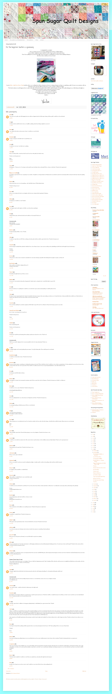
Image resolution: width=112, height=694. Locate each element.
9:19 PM (10, 233)
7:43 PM (11, 480)
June (94, 491)
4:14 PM (10, 538)
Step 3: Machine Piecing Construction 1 (96, 398)
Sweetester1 (11, 137)
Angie (10, 569)
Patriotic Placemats (95, 187)
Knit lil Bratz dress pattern (97, 182)
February (95, 498)
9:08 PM (10, 491)
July (94, 489)
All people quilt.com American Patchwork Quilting (97, 410)
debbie (10, 542)
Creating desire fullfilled (97, 458)
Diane (10, 662)
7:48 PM (11, 161)
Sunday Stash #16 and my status (99, 467)
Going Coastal (96, 471)
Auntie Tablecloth (95, 167)
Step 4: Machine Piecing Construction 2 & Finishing (97, 403)
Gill (10, 411)
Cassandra (11, 245)
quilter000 (11, 527)
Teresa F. (11, 272)
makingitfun (95, 287)
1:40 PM (10, 441)
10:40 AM (11, 605)
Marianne (11, 445)
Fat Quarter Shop (95, 380)
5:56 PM (10, 651)
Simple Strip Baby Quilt (96, 193)
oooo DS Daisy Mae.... (97, 457)
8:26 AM (11, 367)
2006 (93, 510)
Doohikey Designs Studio (97, 304)
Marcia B (11, 636)
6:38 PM (10, 118)
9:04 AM (11, 565)
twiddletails (95, 266)
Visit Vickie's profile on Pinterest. (97, 81)
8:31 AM (11, 374)
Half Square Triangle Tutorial (97, 181)
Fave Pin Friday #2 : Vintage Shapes (98, 461)
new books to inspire (97, 474)
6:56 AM (11, 508)
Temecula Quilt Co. (96, 220)
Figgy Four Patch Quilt (96, 180)
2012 (93, 447)
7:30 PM (11, 133)
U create (94, 250)
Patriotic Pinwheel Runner (97, 186)
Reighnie (11, 279)
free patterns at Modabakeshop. (17, 40)
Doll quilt (94, 412)
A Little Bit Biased (96, 240)
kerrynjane (11, 362)
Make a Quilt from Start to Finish (17, 85)
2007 (93, 508)
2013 (93, 445)
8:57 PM (10, 210)
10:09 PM (11, 640)
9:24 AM (11, 382)
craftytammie (11, 453)
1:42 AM (11, 547)
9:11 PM (10, 217)
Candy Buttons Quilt (96, 169)
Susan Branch (94, 386)
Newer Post (8, 671)
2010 (93, 502)
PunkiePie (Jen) (12, 355)
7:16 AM (11, 589)
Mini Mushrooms (95, 378)
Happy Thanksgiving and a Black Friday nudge (99, 464)
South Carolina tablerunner (97, 195)
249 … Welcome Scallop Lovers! (98, 308)
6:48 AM (11, 351)
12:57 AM (11, 275)
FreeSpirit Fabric (96, 301)
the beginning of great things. (98, 480)
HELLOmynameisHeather (97, 296)
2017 (93, 438)
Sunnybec (11, 303)
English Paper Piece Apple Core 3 (98, 178)
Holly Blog (94, 307)
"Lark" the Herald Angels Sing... (99, 476)
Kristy (10, 129)
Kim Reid (11, 495)
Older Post (84, 671)
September (95, 486)
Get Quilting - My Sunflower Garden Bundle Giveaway (98, 293)
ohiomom (11, 484)
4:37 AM (11, 336)
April (94, 495)
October (95, 484)
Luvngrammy (11, 644)
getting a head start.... (97, 478)
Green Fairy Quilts (96, 216)
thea (10, 287)
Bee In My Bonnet (96, 230)
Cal (10, 122)
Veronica (11, 512)
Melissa (10, 199)
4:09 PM (10, 531)
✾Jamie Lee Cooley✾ (13, 173)
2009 (93, 504)
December (95, 450)
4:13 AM (11, 329)
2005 (93, 512)
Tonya (10, 165)
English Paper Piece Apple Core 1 (98, 175)
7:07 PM (11, 471)
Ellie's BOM (94, 383)
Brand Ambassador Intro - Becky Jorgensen (98, 289)
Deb (10, 213)
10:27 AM (11, 407)
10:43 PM (11, 252)
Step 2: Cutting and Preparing (97, 393)
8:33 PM (10, 581)
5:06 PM (10, 449)
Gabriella (11, 323)
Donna (10, 505)
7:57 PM (11, 169)
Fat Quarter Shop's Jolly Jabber (98, 210)
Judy (10, 333)
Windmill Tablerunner (96, 201)
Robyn (10, 386)
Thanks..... (95, 466)
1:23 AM (11, 290)
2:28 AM (11, 299)
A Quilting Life (95, 213)
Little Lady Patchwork (96, 377)
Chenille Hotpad (95, 172)
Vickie (10, 294)
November (95, 452)
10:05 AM (11, 392)
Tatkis (10, 151)
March (94, 496)
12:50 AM (11, 268)
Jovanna (10, 256)
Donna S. (11, 468)
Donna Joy (11, 475)
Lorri (10, 144)
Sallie (10, 237)
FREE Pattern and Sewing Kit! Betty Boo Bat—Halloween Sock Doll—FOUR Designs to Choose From (99, 298)
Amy (10, 396)
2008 (93, 506)
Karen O (11, 655)
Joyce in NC (11, 535)
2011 (93, 449)
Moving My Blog (95, 305)
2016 (93, 440)
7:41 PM (10, 147)
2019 (93, 434)
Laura (10, 206)
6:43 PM (10, 464)
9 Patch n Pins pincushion (97, 164)
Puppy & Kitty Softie (96, 189)
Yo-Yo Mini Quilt (95, 204)
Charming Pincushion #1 (96, 170)
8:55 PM (10, 202)
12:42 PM (11, 523)
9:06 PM (10, 666)
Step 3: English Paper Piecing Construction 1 (97, 396)
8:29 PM (10, 195)
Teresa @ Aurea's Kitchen (14, 310)
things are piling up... (97, 473)
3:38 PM (10, 632)
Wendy (10, 403)
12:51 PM (11, 434)
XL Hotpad (94, 202)
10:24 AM (11, 399)
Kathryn (11, 378)
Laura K (10, 438)
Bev (10, 601)
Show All (104, 275)
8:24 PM (10, 187)
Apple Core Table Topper (97, 166)
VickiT (10, 609)
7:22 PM (11, 125)
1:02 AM (11, 283)
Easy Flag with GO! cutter (97, 173)
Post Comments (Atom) (15, 673)
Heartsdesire (11, 593)
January (95, 500)
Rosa (10, 371)
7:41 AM (11, 358)
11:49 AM (11, 426)
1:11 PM (10, 620)
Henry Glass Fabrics (96, 292)
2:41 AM (11, 306)
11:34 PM (11, 501)
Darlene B (11, 551)
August (94, 487)
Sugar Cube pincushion (96, 198)
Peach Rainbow (12, 263)
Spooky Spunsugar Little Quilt (98, 196)
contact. (42, 40)
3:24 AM (11, 319)
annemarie (11, 585)
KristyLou (11, 230)
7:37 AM (11, 555)
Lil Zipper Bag (94, 184)
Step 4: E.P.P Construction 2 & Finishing (98, 401)
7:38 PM (10, 140)
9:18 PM (10, 226)
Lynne (10, 430)
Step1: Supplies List (95, 392)
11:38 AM (11, 415)
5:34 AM (11, 343)
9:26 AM (11, 516)
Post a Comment (11, 668)
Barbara (10, 181)
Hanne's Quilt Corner (97, 256)
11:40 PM (11, 259)
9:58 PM (10, 658)
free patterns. (30, 40)
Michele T (11, 520)
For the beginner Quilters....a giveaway (98, 454)
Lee (10, 347)
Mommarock (11, 460)
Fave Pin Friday (96, 469)
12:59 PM (11, 573)
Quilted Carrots (95, 190)
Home (6, 40)
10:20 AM (11, 597)
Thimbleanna (95, 253)
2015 (93, 442)
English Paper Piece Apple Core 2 (98, 176)
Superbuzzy (94, 385)
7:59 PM (10, 177)
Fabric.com (94, 382)
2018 (93, 436)
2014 (93, 443)
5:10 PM (10, 456)
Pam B (10, 419)
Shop (36, 40)
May (94, 493)
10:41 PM (11, 240)
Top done (95, 481)
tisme (10, 114)
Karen (10, 191)
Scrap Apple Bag (95, 192)
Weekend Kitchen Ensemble (97, 199)
